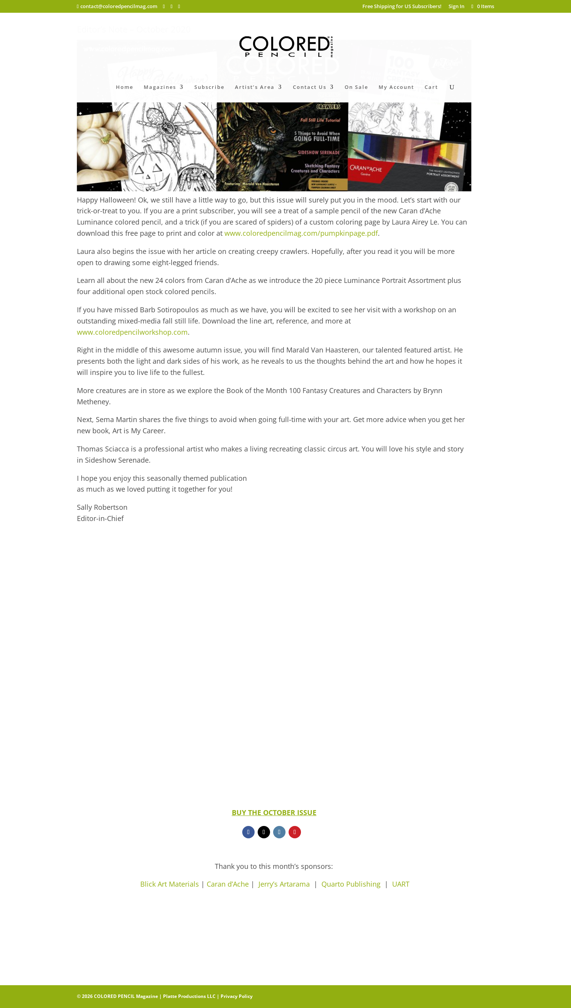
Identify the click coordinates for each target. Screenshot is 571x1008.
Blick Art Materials (169, 884)
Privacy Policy (237, 996)
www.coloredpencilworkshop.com (132, 332)
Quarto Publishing (351, 884)
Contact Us (309, 87)
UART (401, 884)
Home (124, 87)
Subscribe (209, 87)
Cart (431, 87)
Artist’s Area (255, 87)
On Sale (356, 87)
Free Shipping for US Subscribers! (402, 7)
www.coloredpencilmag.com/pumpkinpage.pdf (300, 233)
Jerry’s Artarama (286, 884)
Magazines (160, 87)
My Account (396, 87)
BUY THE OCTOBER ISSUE (274, 812)
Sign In (456, 7)
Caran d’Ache (228, 884)
